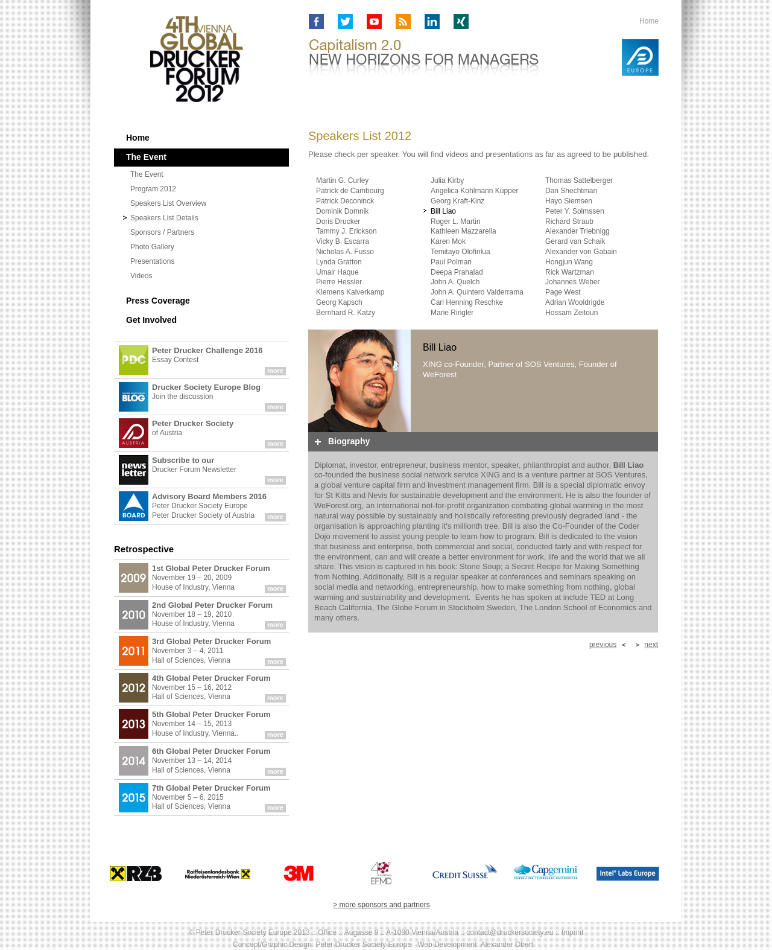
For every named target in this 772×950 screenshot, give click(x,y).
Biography (349, 441)
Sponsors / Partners (162, 232)
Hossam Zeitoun (571, 312)
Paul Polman (451, 262)
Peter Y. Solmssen (574, 211)
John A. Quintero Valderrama (477, 292)
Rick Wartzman (569, 272)
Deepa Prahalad (457, 272)
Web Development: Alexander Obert (475, 944)
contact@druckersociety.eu (509, 932)
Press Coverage (158, 300)
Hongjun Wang (569, 262)
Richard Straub (569, 221)
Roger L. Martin (456, 221)
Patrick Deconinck (345, 201)
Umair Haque (337, 272)
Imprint (573, 932)
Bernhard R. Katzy (345, 312)
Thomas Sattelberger (579, 180)
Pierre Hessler (339, 282)
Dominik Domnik (342, 211)
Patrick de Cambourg (350, 190)
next (651, 644)
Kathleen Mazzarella (463, 231)
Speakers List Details (164, 218)
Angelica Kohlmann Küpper (474, 190)
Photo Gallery (152, 247)
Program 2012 (153, 189)
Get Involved (151, 320)
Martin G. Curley (342, 180)
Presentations (152, 261)
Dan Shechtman (571, 190)
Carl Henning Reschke (467, 302)
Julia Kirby (447, 180)
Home (649, 21)
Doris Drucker (338, 221)
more (275, 370)
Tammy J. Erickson (346, 231)
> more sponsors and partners (381, 905)
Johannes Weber (572, 282)
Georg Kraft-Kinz (457, 201)
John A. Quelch (455, 282)
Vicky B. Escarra (342, 241)
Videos (141, 276)
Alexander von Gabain (581, 251)
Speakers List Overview (168, 203)
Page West (562, 292)
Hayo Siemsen (568, 201)
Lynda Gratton (339, 262)
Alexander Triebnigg (577, 231)
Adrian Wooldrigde (575, 302)
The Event (146, 174)
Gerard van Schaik (575, 241)
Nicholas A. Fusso (345, 251)
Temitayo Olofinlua (460, 251)
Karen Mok (448, 241)
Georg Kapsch (339, 302)
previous (602, 644)
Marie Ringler (452, 312)
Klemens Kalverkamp (350, 292)
